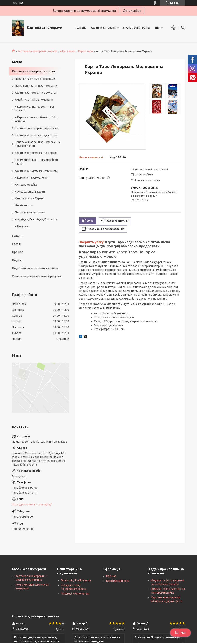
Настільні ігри (24, 205)
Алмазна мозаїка (26, 184)
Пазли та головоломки (30, 212)
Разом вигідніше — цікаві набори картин (36, 161)
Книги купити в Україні (29, 198)
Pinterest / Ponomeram (75, 593)
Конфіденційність (118, 580)
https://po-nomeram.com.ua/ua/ (31, 504)
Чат (180, 632)
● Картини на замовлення (31, 177)
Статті (16, 244)
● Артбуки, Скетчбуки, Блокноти (36, 219)
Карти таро (85, 51)
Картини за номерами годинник (36, 170)
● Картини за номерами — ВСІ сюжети (34, 108)
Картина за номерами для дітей (36, 135)
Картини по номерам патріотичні (36, 128)
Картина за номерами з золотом (36, 92)
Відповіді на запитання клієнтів (35, 268)
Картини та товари (103, 27)
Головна (81, 27)
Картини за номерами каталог (33, 71)
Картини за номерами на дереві (36, 152)
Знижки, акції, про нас (136, 27)
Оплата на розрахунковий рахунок (37, 276)
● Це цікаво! (67, 51)
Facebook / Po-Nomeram (76, 580)
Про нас (17, 252)
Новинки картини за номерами (35, 78)
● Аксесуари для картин (30, 191)
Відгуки (17, 260)
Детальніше (132, 10)
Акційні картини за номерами (34, 99)
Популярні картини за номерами (36, 85)
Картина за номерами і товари (37, 51)
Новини (17, 236)
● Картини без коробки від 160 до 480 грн (37, 119)
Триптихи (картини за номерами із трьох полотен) (37, 143)
